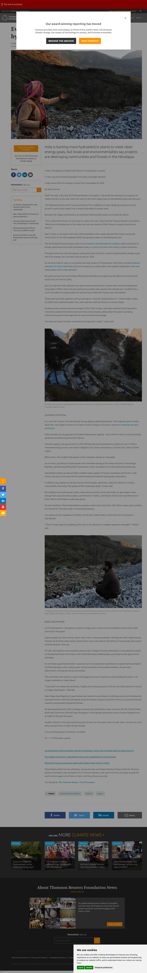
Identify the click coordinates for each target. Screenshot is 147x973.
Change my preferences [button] (103, 967)
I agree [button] (80, 967)
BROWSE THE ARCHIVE (61, 41)
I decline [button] (89, 967)
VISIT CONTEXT (90, 41)
